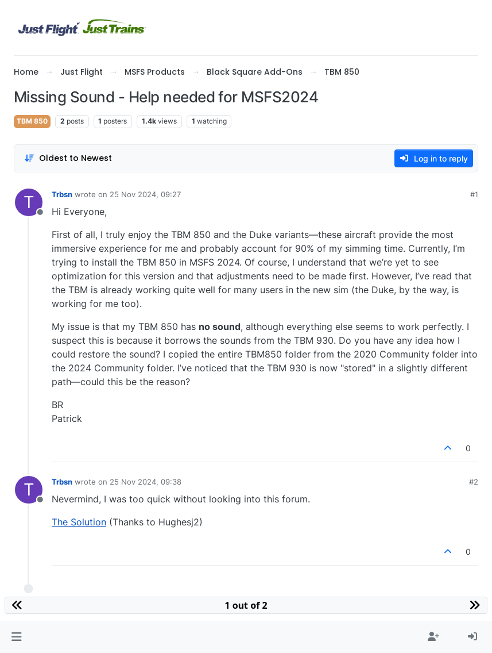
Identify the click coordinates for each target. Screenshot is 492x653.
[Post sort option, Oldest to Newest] (68, 158)
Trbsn (62, 194)
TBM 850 (32, 121)
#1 (474, 194)
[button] (16, 636)
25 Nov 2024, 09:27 (145, 194)
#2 (473, 481)
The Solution (79, 522)
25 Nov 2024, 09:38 (145, 481)
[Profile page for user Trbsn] (28, 202)
